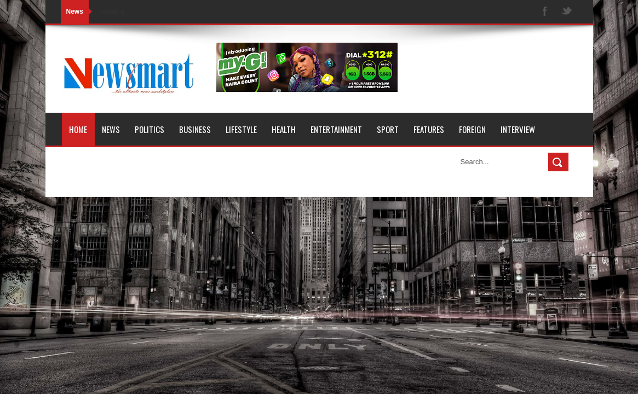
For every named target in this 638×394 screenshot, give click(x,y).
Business (195, 129)
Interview (518, 129)
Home (78, 129)
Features (428, 129)
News (111, 129)
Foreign (472, 129)
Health (284, 129)
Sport (388, 129)
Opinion (82, 162)
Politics (149, 129)
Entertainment (336, 129)
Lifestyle (241, 129)
